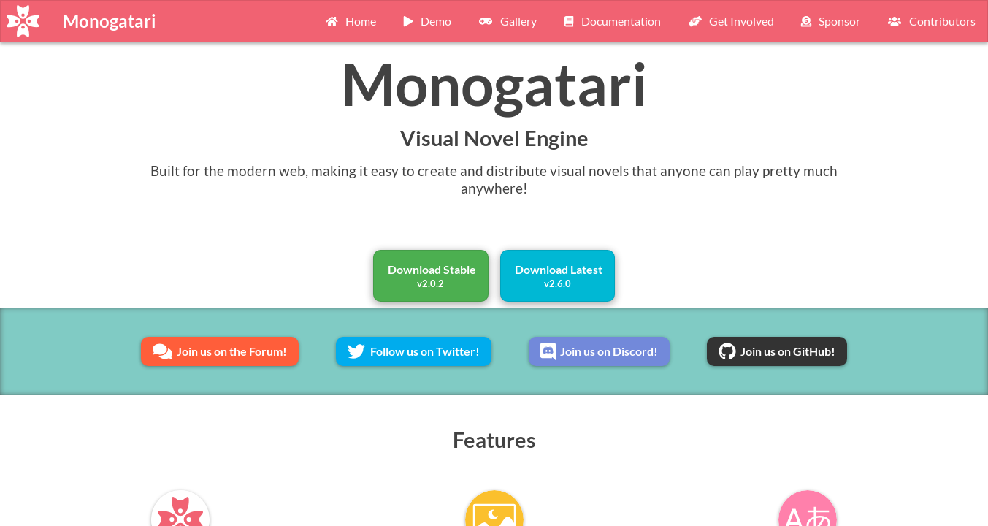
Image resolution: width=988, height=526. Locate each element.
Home (349, 21)
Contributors (930, 21)
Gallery (506, 21)
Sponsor (828, 21)
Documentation (610, 21)
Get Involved (729, 21)
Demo (425, 21)
